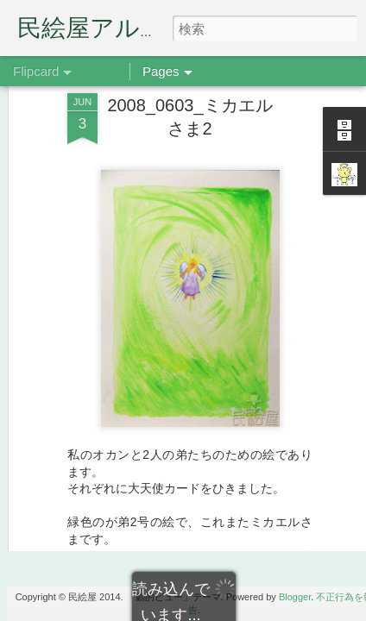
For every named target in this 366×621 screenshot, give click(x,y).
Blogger (295, 597)
